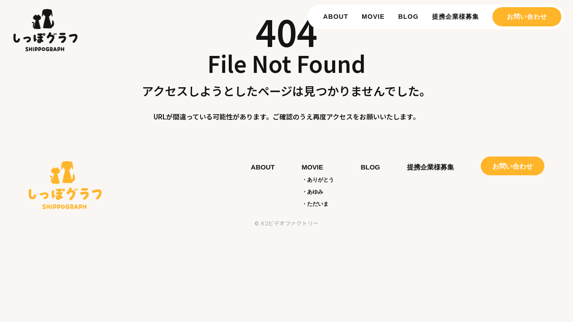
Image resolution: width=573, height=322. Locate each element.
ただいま (318, 204)
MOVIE (373, 16)
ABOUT (335, 16)
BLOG (408, 16)
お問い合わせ (527, 16)
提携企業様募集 (455, 16)
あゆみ (315, 192)
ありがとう (320, 180)
